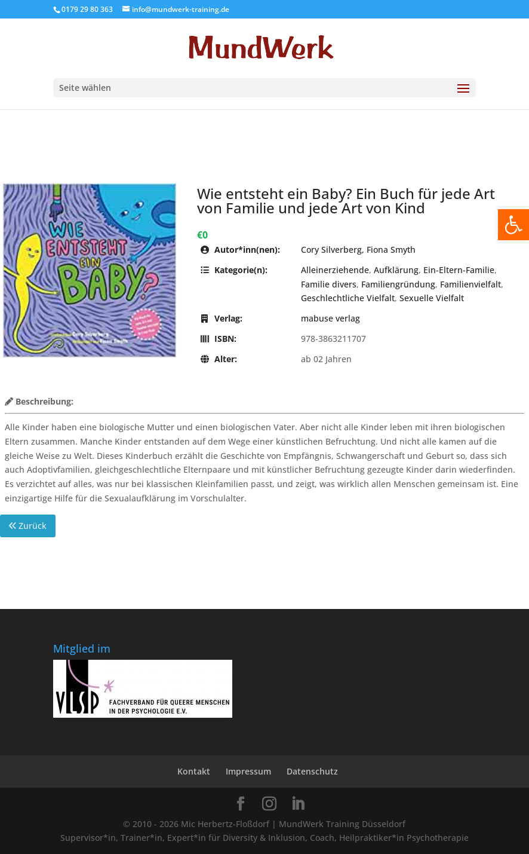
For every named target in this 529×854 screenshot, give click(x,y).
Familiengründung (398, 284)
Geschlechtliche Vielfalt (348, 298)
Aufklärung (396, 270)
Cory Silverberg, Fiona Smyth (358, 249)
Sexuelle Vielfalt (431, 298)
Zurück (28, 525)
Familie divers (328, 284)
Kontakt (193, 771)
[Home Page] (264, 47)
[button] (513, 224)
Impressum (248, 771)
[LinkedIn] (298, 804)
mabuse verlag (330, 318)
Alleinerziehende (335, 270)
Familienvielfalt (470, 284)
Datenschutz (312, 771)
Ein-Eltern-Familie (458, 270)
